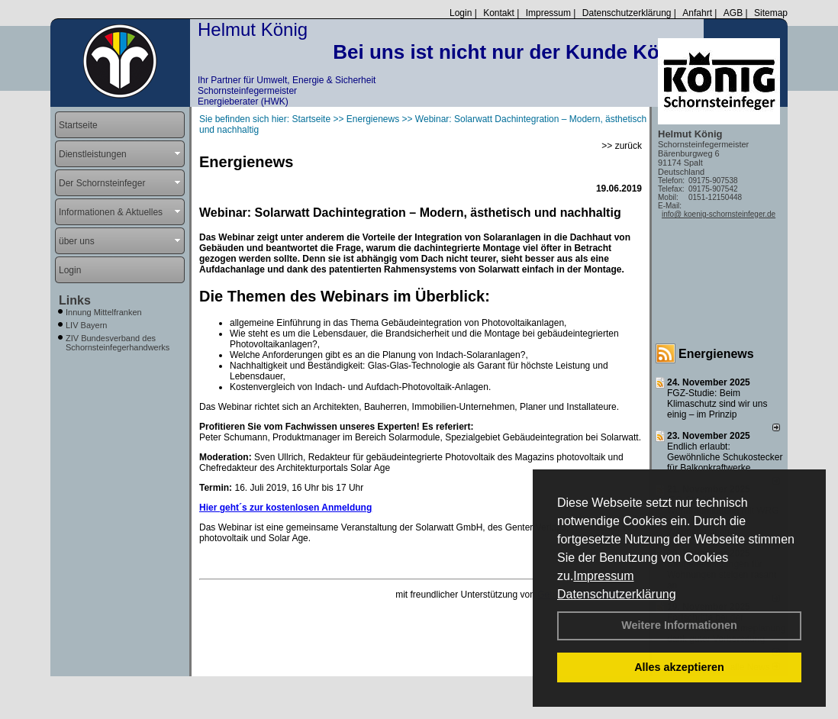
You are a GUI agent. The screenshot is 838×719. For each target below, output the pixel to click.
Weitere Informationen (679, 625)
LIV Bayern (86, 325)
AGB (733, 13)
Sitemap (771, 13)
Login (461, 13)
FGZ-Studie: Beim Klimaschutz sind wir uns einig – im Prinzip (717, 404)
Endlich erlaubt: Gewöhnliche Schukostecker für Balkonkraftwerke (724, 457)
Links (75, 300)
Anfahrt (697, 13)
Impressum (603, 575)
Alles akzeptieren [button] (679, 667)
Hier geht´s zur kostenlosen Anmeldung (285, 507)
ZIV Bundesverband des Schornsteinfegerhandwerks (117, 343)
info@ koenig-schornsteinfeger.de (718, 214)
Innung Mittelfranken (104, 312)
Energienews (716, 353)
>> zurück (621, 145)
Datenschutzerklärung (616, 594)
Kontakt (498, 13)
